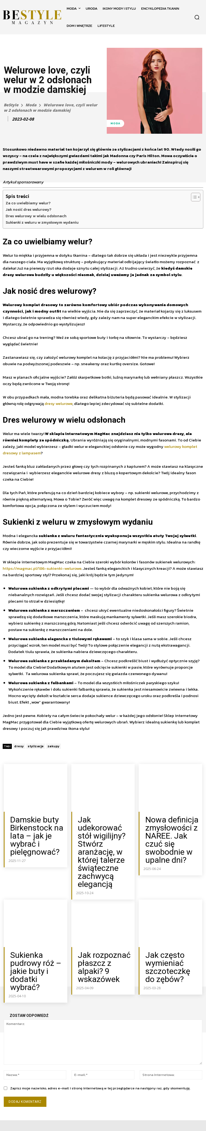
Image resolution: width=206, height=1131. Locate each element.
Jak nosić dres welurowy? (28, 209)
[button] (196, 17)
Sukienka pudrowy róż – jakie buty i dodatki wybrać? (34, 923)
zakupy (53, 746)
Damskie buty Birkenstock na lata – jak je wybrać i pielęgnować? (36, 827)
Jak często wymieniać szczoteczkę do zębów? (166, 926)
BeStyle (11, 104)
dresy (19, 746)
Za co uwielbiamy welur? (28, 203)
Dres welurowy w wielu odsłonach (36, 216)
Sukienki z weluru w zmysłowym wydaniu (42, 222)
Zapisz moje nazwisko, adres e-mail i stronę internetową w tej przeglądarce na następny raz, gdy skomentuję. (100, 1034)
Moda (30, 104)
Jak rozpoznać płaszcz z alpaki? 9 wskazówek (102, 923)
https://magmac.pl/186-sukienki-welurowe (42, 568)
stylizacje (36, 746)
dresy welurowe (58, 403)
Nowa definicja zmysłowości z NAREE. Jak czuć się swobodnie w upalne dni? (168, 830)
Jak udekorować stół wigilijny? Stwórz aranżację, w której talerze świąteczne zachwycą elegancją (105, 833)
